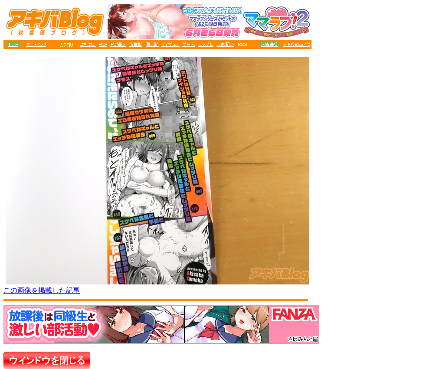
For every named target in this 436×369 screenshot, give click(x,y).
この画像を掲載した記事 (41, 290)
